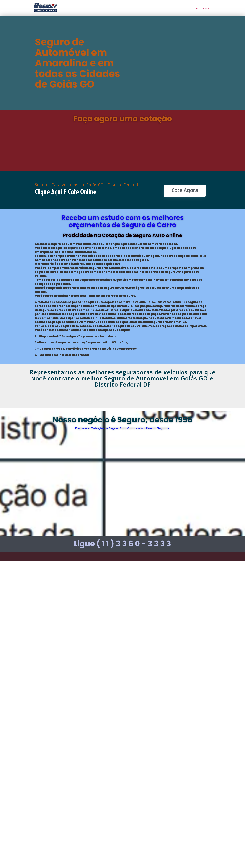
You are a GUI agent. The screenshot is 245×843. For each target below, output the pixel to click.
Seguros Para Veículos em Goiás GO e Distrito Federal (86, 185)
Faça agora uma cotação (122, 118)
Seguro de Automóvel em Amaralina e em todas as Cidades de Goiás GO (77, 63)
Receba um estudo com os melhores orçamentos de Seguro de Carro (122, 221)
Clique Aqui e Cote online (65, 192)
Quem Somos (202, 8)
